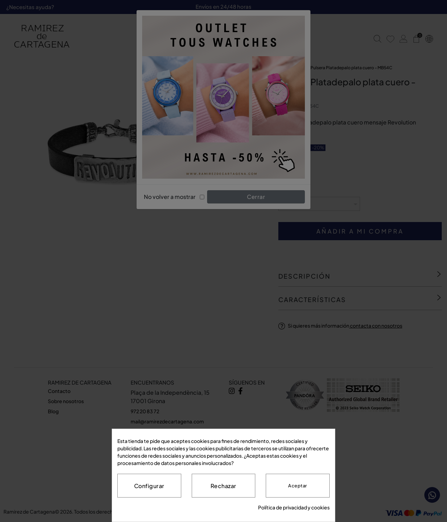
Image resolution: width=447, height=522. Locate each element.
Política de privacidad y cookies (294, 507)
